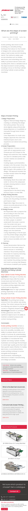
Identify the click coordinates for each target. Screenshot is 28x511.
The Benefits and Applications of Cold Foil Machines (12, 371)
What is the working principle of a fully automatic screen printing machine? (13, 367)
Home (12, 24)
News (17, 24)
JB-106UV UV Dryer (14, 459)
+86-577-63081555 (9, 497)
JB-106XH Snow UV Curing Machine (14, 443)
